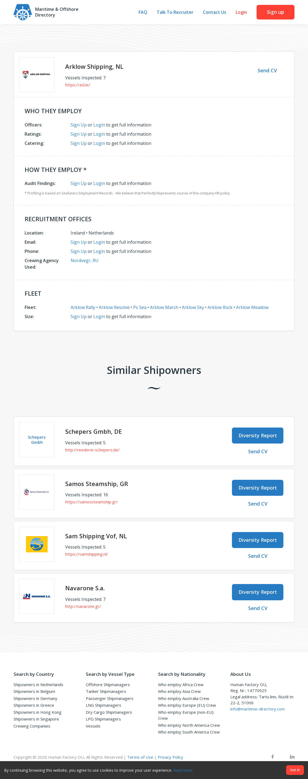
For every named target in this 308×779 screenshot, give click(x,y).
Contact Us (214, 12)
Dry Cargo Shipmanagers (109, 712)
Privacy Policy (170, 757)
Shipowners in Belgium (34, 691)
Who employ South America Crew (189, 732)
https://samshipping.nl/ (86, 554)
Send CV (267, 70)
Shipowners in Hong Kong (37, 712)
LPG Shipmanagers (103, 719)
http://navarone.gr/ (83, 606)
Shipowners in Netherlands (38, 684)
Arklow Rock (220, 307)
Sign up (275, 12)
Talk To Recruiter (175, 12)
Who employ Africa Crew (181, 684)
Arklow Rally (83, 307)
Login (241, 12)
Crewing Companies (32, 726)
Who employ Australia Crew (183, 698)
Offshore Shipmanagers (108, 684)
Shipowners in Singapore (36, 719)
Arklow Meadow (252, 307)
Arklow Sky (193, 307)
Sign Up (79, 125)
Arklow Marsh (164, 307)
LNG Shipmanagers (103, 705)
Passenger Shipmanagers (109, 698)
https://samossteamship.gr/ (91, 501)
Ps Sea (139, 307)
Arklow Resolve (114, 307)
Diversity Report (257, 435)
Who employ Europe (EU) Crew (187, 705)
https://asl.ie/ (77, 84)
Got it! (295, 770)
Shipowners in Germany (35, 698)
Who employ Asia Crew (179, 691)
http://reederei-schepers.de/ (92, 449)
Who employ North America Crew (189, 725)
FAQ (143, 12)
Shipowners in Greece (34, 705)
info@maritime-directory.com (257, 709)
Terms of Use (140, 757)
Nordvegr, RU (85, 260)
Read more (183, 770)
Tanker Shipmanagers (106, 691)
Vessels (93, 726)
